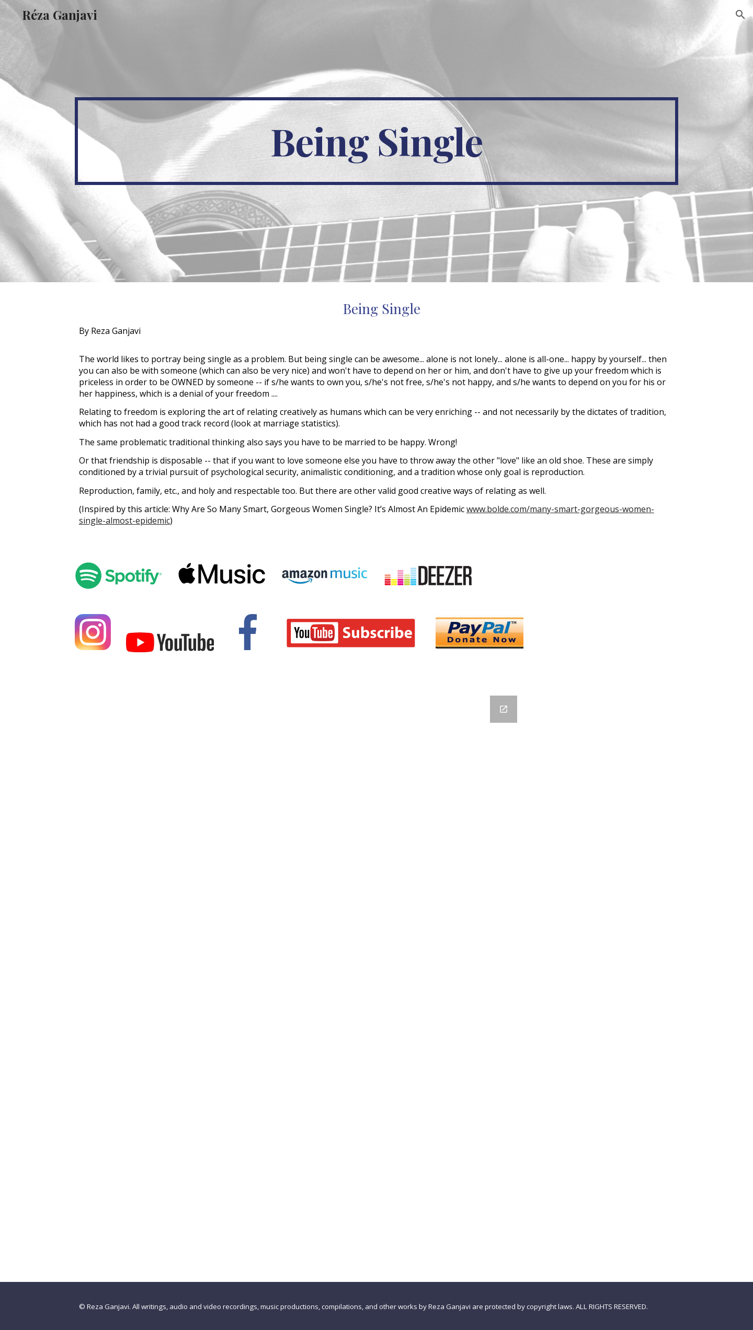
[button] (740, 14)
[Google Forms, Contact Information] (376, 982)
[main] (376, 141)
